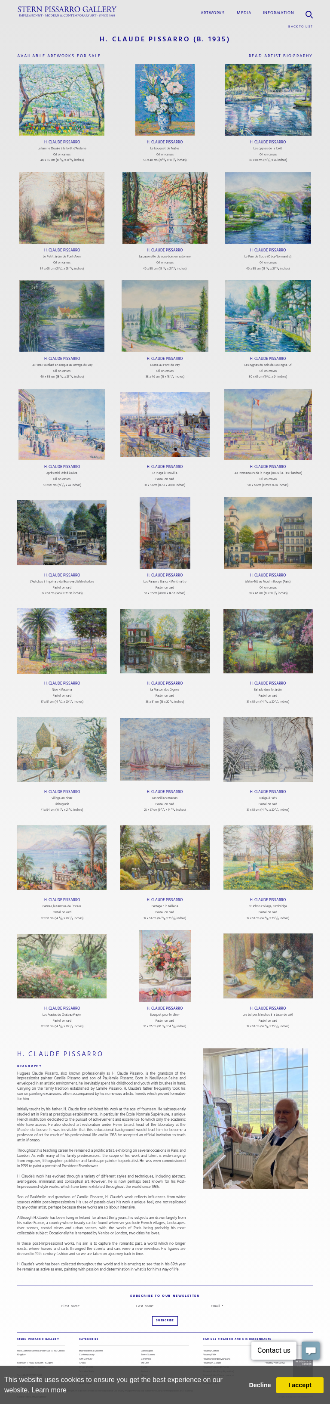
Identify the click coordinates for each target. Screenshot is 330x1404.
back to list (300, 26)
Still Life (145, 1363)
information (278, 12)
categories (88, 1339)
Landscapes (147, 1351)
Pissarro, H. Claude (212, 1363)
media (244, 12)
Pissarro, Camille (211, 1351)
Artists (82, 1363)
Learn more (49, 1390)
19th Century (85, 1359)
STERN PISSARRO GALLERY (38, 1339)
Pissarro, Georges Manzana (216, 1359)
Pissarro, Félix (209, 1355)
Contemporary (87, 1355)
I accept (300, 1385)
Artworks (213, 12)
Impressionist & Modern (91, 1351)
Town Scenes (148, 1355)
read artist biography (281, 55)
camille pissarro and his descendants (237, 1339)
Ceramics (146, 1359)
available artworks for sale (59, 55)
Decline (260, 1385)
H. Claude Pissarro (62, 142)
